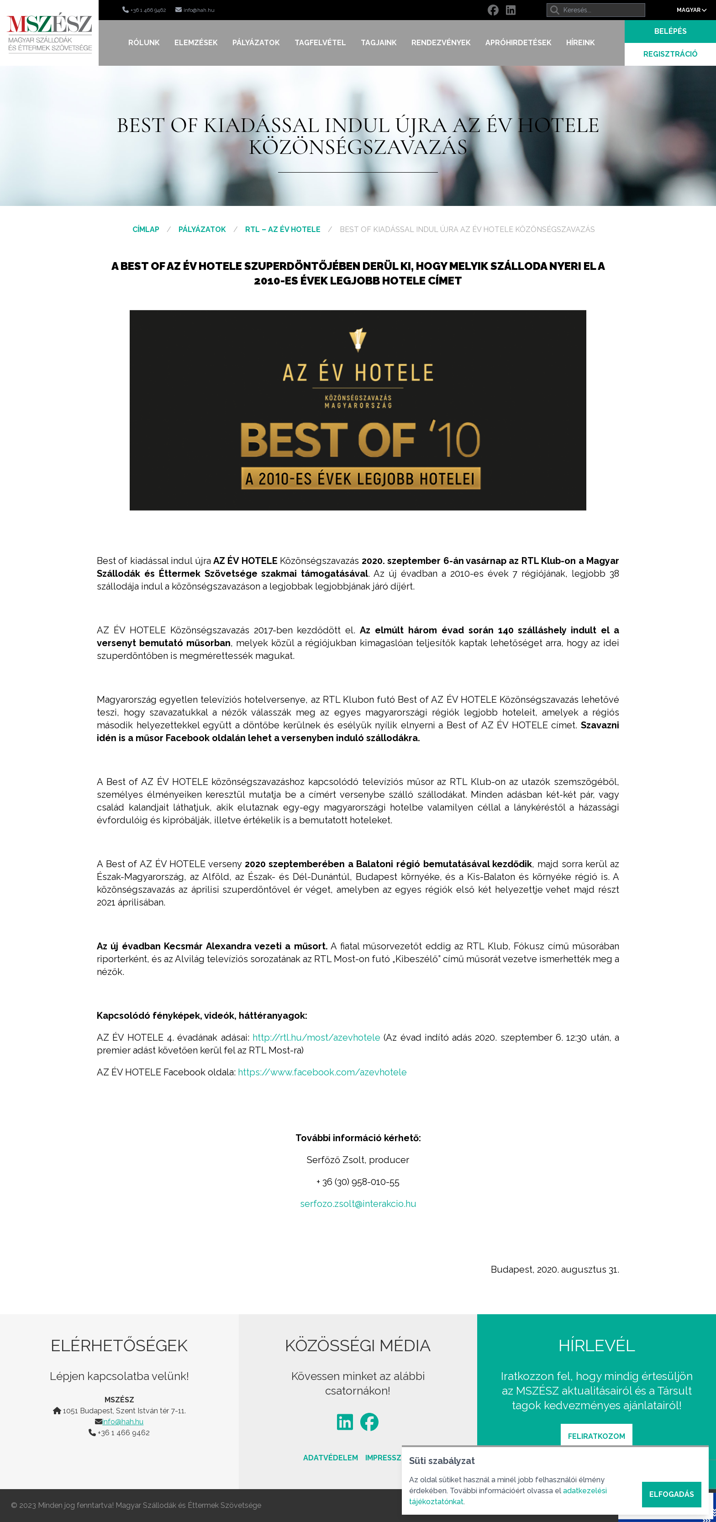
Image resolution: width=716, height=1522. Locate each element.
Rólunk (144, 42)
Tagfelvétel (320, 42)
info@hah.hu (122, 1421)
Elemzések (196, 42)
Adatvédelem (330, 1458)
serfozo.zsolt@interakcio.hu (358, 1203)
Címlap (145, 229)
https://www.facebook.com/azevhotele (322, 1072)
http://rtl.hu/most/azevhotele (316, 1037)
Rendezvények (441, 42)
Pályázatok (256, 42)
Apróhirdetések (518, 42)
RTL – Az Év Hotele (283, 229)
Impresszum (389, 1458)
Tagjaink (379, 42)
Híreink (580, 42)
